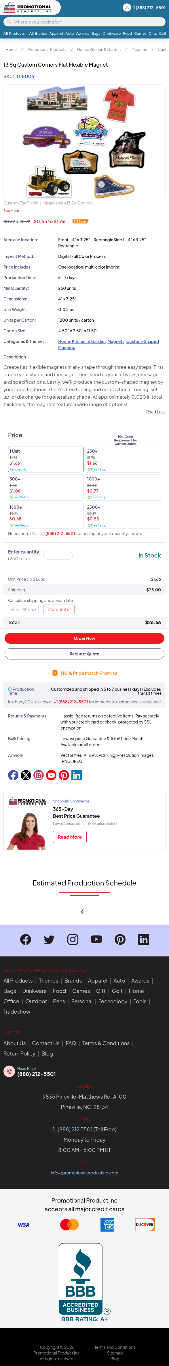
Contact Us (46, 1043)
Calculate (58, 609)
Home (11, 49)
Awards (82, 33)
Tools (140, 1001)
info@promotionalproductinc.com (84, 1172)
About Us (14, 1043)
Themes (48, 980)
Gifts (153, 33)
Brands (73, 980)
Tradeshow (16, 1011)
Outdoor (36, 1001)
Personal (81, 1001)
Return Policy (19, 1053)
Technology (113, 1001)
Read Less (156, 411)
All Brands (38, 33)
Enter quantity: (24, 555)
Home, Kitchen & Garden (99, 49)
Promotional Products (46, 49)
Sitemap (115, 1352)
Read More (70, 837)
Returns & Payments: (28, 715)
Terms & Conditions (106, 1043)
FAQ (71, 1043)
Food (127, 33)
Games (140, 33)
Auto (69, 33)
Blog (47, 1053)
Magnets (139, 49)
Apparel (56, 33)
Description (14, 356)
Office (11, 1001)
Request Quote (84, 653)
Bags (96, 33)
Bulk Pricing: (20, 738)
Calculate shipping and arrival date (40, 600)
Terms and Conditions (115, 1347)
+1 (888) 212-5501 (58, 533)
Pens (59, 1001)
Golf (162, 33)
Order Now (84, 638)
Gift (101, 990)
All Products (14, 33)
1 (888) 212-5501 (149, 7)
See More (11, 211)
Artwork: (16, 755)
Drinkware (111, 33)
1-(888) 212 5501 (73, 1129)
